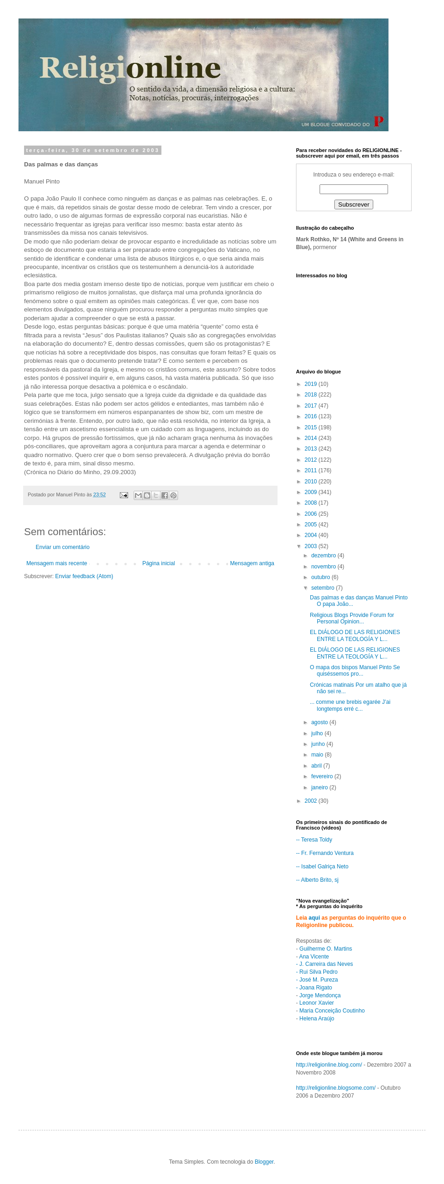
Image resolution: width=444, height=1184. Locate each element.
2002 (312, 801)
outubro (321, 577)
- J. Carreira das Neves (324, 964)
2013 (312, 449)
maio (318, 754)
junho (319, 744)
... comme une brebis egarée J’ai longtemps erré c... (350, 705)
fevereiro (322, 776)
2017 (312, 406)
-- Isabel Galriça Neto (322, 866)
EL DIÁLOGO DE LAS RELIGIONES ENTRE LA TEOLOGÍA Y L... (355, 635)
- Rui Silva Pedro (317, 972)
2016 (312, 416)
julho (318, 733)
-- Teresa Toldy (314, 839)
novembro (324, 566)
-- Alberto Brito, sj (317, 880)
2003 (312, 546)
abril (317, 766)
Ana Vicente (314, 956)
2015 (312, 427)
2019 (312, 384)
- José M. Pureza (317, 979)
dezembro (324, 555)
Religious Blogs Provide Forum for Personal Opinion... (352, 618)
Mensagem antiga (252, 563)
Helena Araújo (316, 1018)
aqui (314, 918)
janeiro (320, 787)
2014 (312, 438)
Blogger (264, 1162)
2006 (312, 514)
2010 (312, 481)
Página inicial (158, 563)
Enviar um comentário (63, 547)
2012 (312, 460)
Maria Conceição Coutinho (331, 1010)
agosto (320, 722)
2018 (312, 394)
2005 (312, 524)
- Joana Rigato (314, 987)
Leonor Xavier (316, 1003)
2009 (312, 492)
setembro (323, 588)
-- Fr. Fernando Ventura (325, 853)
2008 (312, 503)
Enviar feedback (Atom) (84, 576)
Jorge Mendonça (319, 995)
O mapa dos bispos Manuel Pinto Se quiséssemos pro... (355, 670)
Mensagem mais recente (56, 563)
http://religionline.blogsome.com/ (336, 1088)
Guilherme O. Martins (325, 949)
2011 (312, 470)
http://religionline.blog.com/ (329, 1065)
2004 (312, 535)
